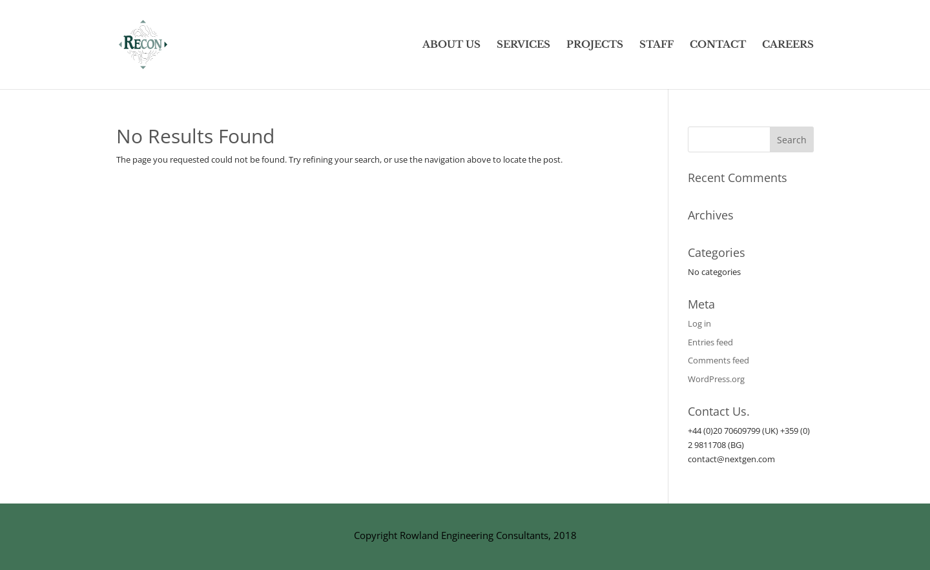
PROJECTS (594, 45)
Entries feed (710, 342)
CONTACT (718, 45)
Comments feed (718, 360)
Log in (699, 323)
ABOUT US (451, 45)
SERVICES (523, 45)
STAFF (656, 45)
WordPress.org (716, 379)
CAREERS (788, 45)
